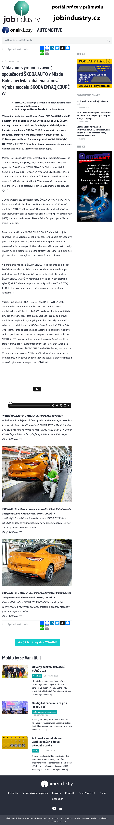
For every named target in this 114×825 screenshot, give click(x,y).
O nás (103, 793)
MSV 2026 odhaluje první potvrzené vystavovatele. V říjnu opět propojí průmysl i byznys (94, 115)
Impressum (57, 798)
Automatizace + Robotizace (44, 712)
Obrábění (37, 676)
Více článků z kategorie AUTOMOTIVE (37, 642)
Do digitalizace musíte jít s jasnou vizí (92, 102)
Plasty (35, 751)
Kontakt (69, 793)
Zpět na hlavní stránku (18, 49)
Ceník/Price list (87, 793)
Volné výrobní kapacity (35, 793)
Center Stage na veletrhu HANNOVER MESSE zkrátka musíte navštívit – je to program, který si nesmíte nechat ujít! (93, 131)
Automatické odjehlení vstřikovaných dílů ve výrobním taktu (47, 741)
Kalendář (13, 793)
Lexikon (56, 793)
